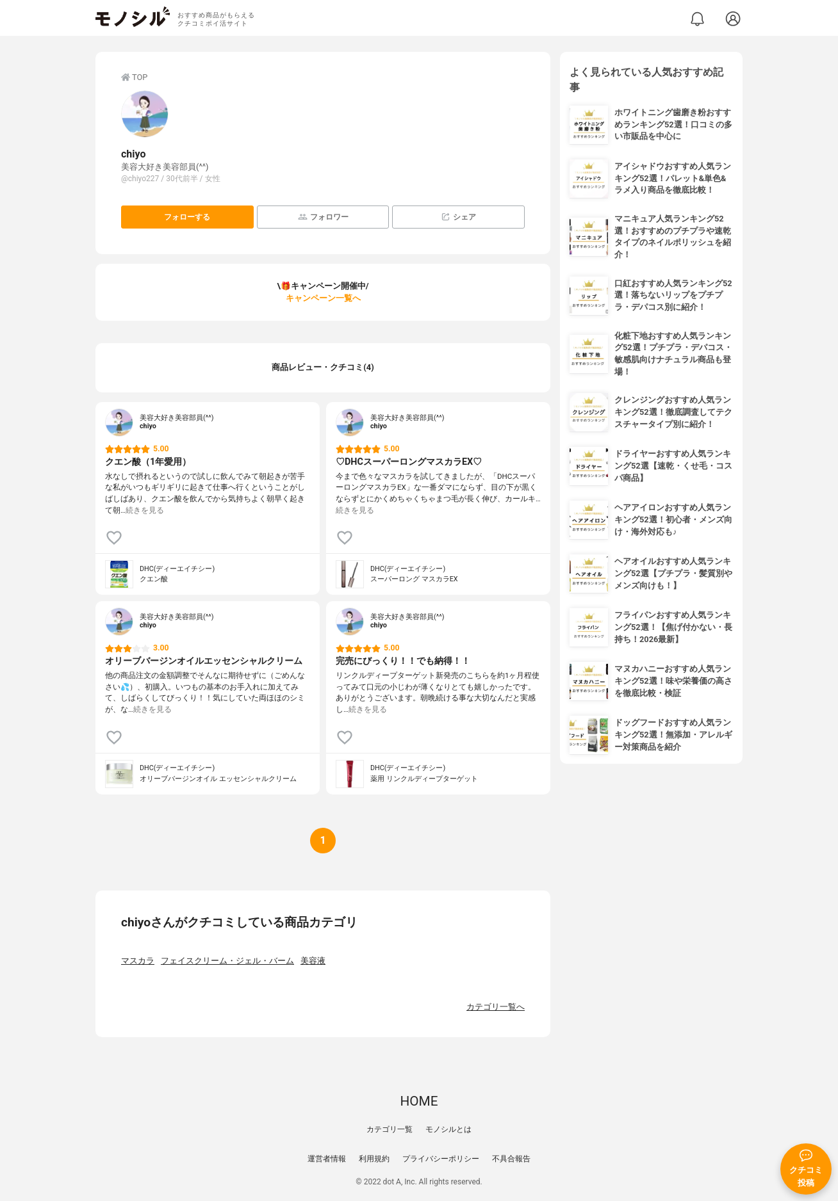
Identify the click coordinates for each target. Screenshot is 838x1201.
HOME (419, 1101)
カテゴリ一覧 (389, 1129)
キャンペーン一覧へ (323, 298)
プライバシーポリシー (440, 1158)
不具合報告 (511, 1158)
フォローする (187, 217)
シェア (458, 217)
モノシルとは (448, 1129)
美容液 (312, 960)
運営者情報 (327, 1158)
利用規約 (374, 1158)
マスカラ (137, 960)
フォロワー (323, 217)
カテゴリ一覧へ (495, 1007)
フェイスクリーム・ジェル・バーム (227, 960)
